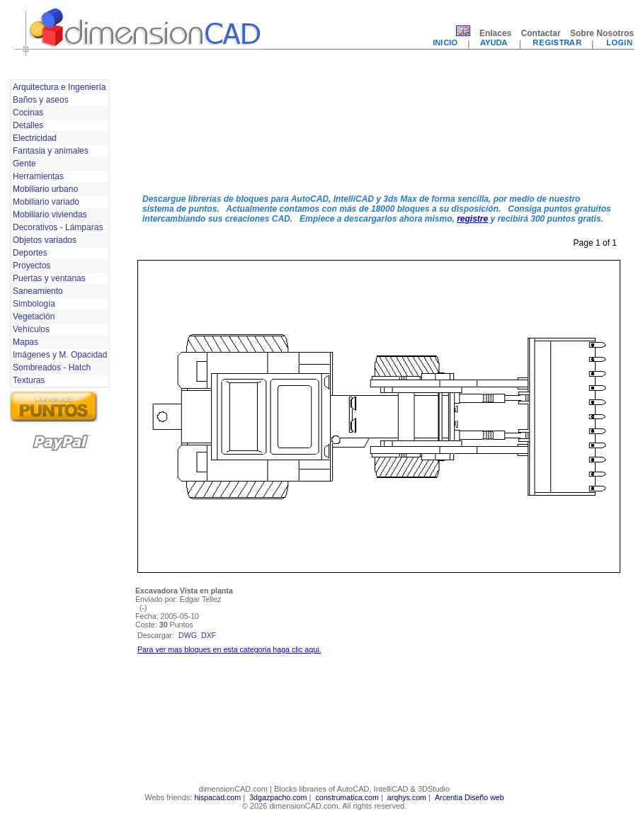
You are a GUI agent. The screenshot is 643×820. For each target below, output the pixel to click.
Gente (24, 164)
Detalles (28, 125)
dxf (208, 635)
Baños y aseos (41, 100)
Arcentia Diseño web (469, 797)
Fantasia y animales (51, 151)
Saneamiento (38, 291)
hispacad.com (217, 797)
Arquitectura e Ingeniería (59, 87)
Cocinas (28, 113)
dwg (187, 635)
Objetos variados (44, 240)
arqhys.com (406, 797)
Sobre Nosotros (602, 33)
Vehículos (31, 329)
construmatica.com (346, 797)
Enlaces (495, 33)
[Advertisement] (196, 129)
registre (472, 219)
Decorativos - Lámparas (58, 227)
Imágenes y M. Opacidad (60, 355)
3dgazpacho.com (278, 797)
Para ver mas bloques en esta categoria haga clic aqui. (229, 649)
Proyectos (31, 266)
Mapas (25, 342)
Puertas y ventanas (49, 278)
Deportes (30, 253)
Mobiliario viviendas (50, 215)
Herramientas (38, 176)
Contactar (541, 33)
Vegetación (34, 316)
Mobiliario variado (46, 202)
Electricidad (35, 138)
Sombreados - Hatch (52, 367)
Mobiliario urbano (45, 189)
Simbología (34, 304)
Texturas (29, 380)
